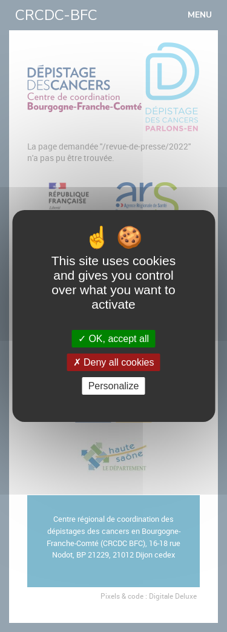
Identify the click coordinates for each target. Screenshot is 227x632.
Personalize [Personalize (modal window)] (113, 386)
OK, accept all (113, 339)
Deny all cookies (113, 362)
